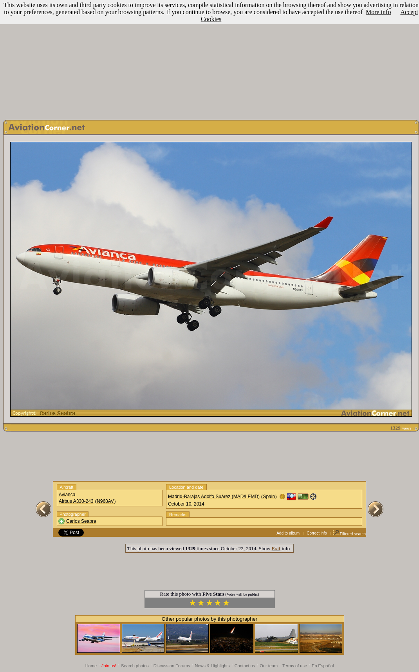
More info (378, 12)
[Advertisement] (209, 58)
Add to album (288, 533)
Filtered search (349, 534)
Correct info (317, 533)
